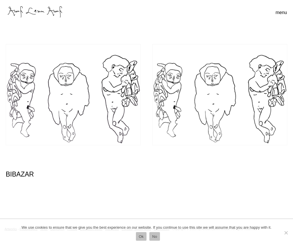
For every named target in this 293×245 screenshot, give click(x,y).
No (154, 236)
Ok (141, 236)
